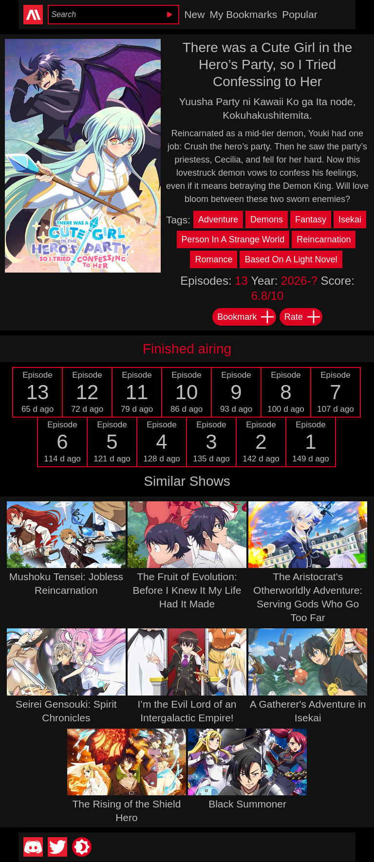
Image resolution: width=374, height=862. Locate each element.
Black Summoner (247, 803)
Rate (302, 317)
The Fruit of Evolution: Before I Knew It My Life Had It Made (187, 590)
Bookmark (246, 317)
